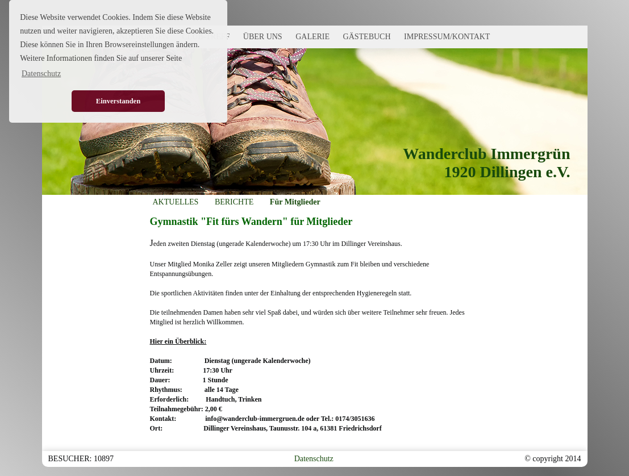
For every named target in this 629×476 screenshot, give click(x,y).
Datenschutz (314, 458)
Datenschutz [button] (41, 73)
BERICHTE (234, 202)
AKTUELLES (176, 202)
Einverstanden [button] (118, 101)
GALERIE (312, 36)
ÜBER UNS (262, 36)
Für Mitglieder (295, 202)
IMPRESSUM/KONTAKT (447, 36)
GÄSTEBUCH (367, 36)
